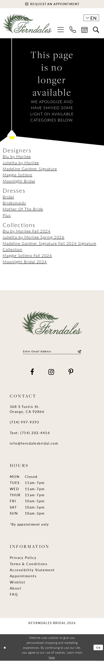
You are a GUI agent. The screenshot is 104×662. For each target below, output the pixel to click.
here (52, 658)
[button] (61, 30)
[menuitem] (61, 30)
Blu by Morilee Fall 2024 (26, 231)
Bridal (8, 197)
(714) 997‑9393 (24, 423)
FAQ (14, 595)
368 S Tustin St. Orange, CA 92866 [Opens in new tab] (27, 410)
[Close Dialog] (5, 648)
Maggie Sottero (17, 175)
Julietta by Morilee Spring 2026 (33, 238)
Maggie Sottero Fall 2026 (27, 256)
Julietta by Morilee (21, 163)
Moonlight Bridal (19, 181)
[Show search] (96, 30)
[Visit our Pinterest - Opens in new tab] (71, 373)
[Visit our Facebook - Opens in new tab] (32, 373)
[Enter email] (52, 352)
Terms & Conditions (28, 565)
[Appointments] (52, 4)
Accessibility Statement (32, 571)
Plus (7, 216)
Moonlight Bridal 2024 (25, 262)
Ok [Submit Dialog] (98, 648)
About (15, 589)
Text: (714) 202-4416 (30, 434)
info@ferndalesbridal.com (34, 444)
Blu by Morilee (17, 157)
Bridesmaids (14, 203)
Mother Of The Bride (23, 210)
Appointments (23, 577)
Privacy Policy (23, 559)
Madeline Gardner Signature (30, 169)
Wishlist (17, 583)
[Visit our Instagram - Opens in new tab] (51, 373)
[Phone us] (73, 30)
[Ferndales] (28, 26)
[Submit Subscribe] (78, 352)
